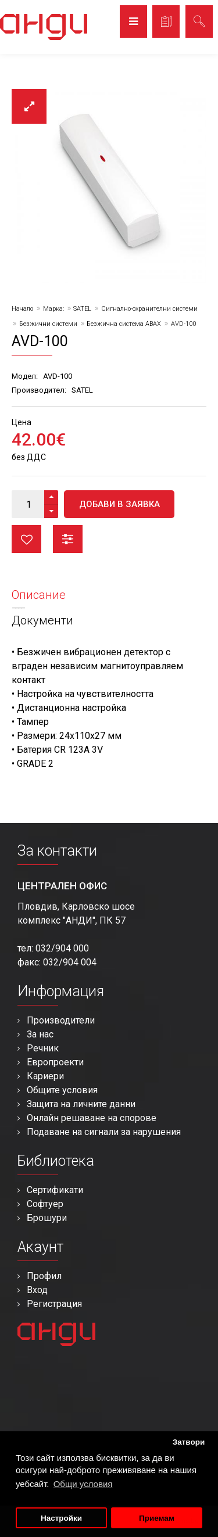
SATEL (82, 309)
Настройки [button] (61, 1518)
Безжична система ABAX (124, 324)
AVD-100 (183, 324)
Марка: (53, 309)
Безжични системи (48, 324)
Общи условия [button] (83, 1484)
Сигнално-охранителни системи (149, 309)
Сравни (68, 539)
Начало (22, 309)
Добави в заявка (119, 504)
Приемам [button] (156, 1518)
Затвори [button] (189, 1442)
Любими (26, 539)
